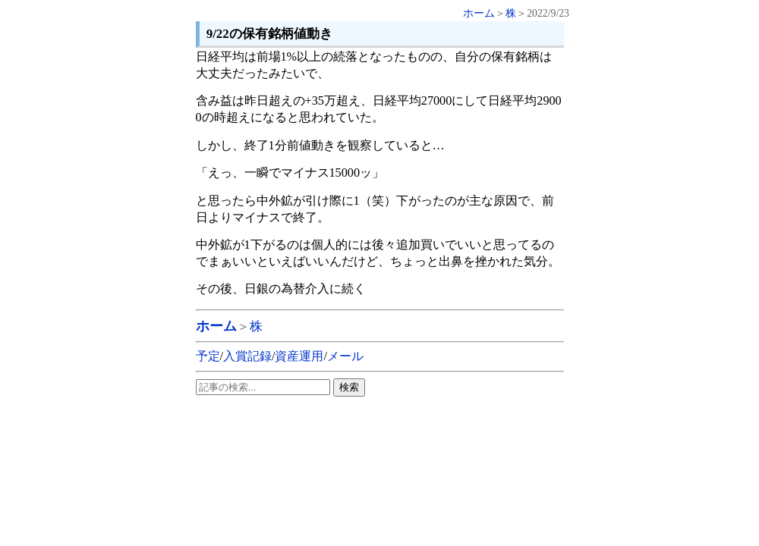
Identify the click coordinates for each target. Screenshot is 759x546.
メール (345, 356)
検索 (349, 387)
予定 (208, 356)
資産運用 (299, 356)
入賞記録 (247, 356)
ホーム (479, 13)
